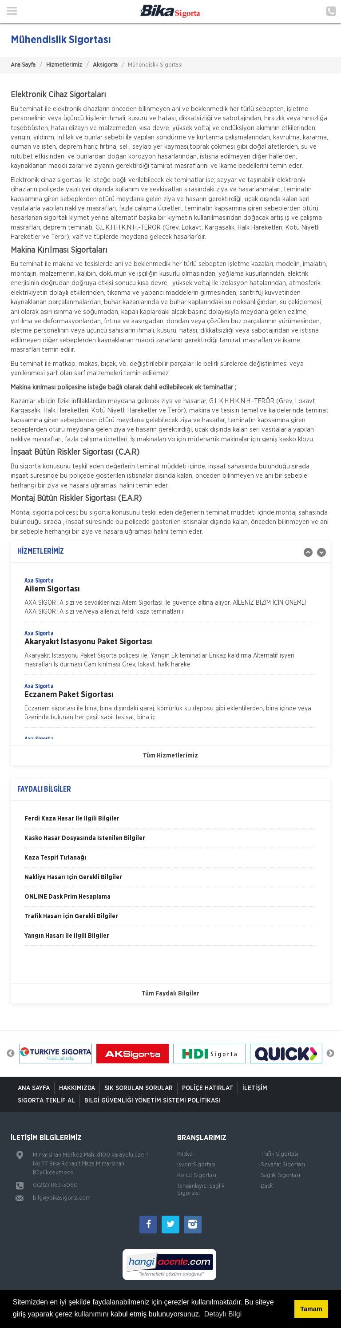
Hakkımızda (77, 1088)
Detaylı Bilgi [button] (223, 1314)
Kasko (185, 1154)
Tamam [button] (311, 1308)
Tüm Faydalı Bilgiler (170, 994)
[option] (170, 599)
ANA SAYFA (34, 1088)
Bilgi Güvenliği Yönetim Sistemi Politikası (152, 1101)
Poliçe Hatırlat (207, 1088)
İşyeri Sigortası (196, 1165)
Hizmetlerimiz (64, 65)
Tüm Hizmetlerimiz (170, 756)
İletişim (254, 1088)
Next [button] (330, 1053)
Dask (267, 1186)
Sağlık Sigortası (280, 1175)
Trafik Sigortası (279, 1154)
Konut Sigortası (196, 1175)
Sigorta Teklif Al (46, 1101)
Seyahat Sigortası (283, 1165)
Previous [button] (10, 1053)
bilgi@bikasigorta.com (62, 1198)
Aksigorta (105, 65)
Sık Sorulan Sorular (138, 1088)
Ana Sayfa (23, 65)
